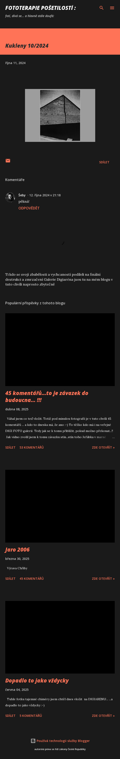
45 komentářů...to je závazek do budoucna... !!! (46, 396)
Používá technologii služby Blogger (60, 741)
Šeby (22, 195)
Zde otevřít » (103, 447)
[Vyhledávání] (101, 7)
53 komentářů (32, 447)
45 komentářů (32, 578)
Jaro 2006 (17, 549)
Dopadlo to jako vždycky (37, 680)
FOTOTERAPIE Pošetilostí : (40, 7)
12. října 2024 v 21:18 (45, 195)
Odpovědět (29, 208)
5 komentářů (31, 716)
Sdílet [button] (104, 162)
